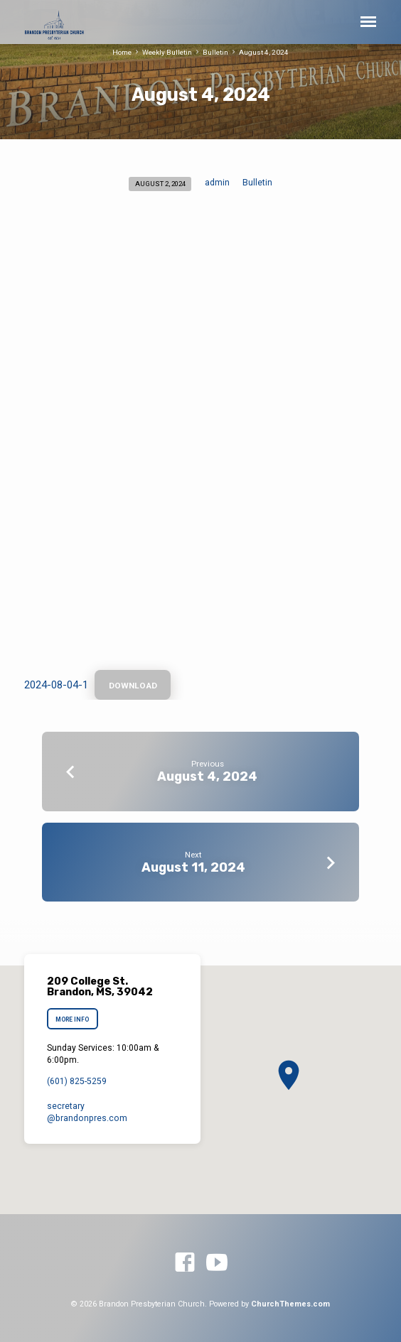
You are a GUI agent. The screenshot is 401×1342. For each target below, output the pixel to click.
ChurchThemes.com (290, 1304)
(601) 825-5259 (77, 1081)
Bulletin (215, 52)
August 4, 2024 (264, 52)
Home (122, 52)
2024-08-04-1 (56, 684)
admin (217, 183)
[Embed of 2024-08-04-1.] (200, 438)
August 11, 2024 (193, 867)
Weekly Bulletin (167, 52)
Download (132, 686)
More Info (72, 1019)
